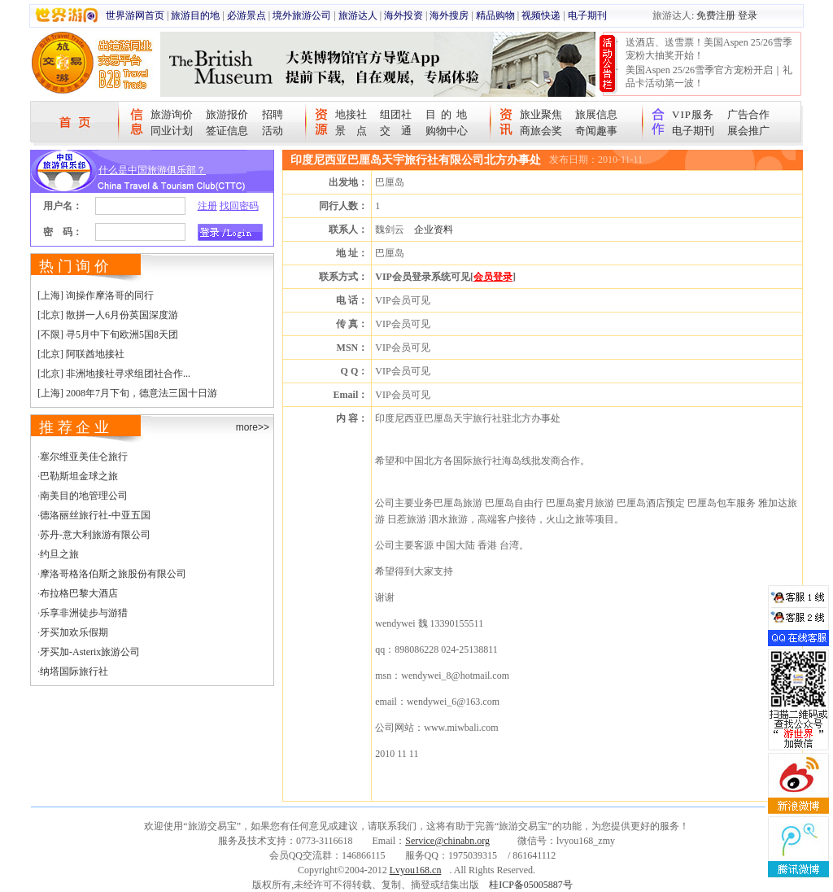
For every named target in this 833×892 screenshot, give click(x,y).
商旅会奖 (541, 131)
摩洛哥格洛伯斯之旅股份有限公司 (113, 573)
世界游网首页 (135, 15)
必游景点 (246, 15)
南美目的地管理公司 (84, 495)
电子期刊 (587, 15)
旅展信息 (596, 114)
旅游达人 (357, 15)
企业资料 (433, 229)
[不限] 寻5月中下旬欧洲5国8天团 (107, 334)
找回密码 (239, 206)
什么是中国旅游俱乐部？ (152, 170)
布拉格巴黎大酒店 (79, 593)
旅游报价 (227, 114)
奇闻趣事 (596, 131)
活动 (272, 131)
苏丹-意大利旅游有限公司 (95, 534)
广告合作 (748, 114)
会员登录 (492, 276)
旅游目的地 (195, 15)
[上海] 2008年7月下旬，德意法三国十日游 (127, 393)
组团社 (396, 114)
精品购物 (495, 15)
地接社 (351, 114)
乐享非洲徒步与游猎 (84, 613)
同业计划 (171, 131)
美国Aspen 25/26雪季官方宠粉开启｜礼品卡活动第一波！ (709, 76)
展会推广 (748, 131)
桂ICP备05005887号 (531, 884)
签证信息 (227, 131)
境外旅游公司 (302, 15)
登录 (747, 15)
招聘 (272, 114)
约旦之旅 (59, 554)
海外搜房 (449, 15)
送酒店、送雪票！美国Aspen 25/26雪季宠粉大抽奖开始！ (709, 49)
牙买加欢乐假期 (74, 632)
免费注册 (715, 15)
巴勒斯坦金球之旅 (79, 476)
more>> (252, 427)
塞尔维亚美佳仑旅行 (84, 456)
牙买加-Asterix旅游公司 (90, 652)
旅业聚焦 (541, 114)
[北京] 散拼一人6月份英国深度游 (107, 315)
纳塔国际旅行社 (74, 671)
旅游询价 (171, 114)
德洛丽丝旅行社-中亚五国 (95, 515)
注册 (207, 206)
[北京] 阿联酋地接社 (80, 354)
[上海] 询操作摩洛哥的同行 (95, 295)
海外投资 (403, 15)
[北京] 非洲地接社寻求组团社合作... (113, 373)
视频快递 (540, 15)
